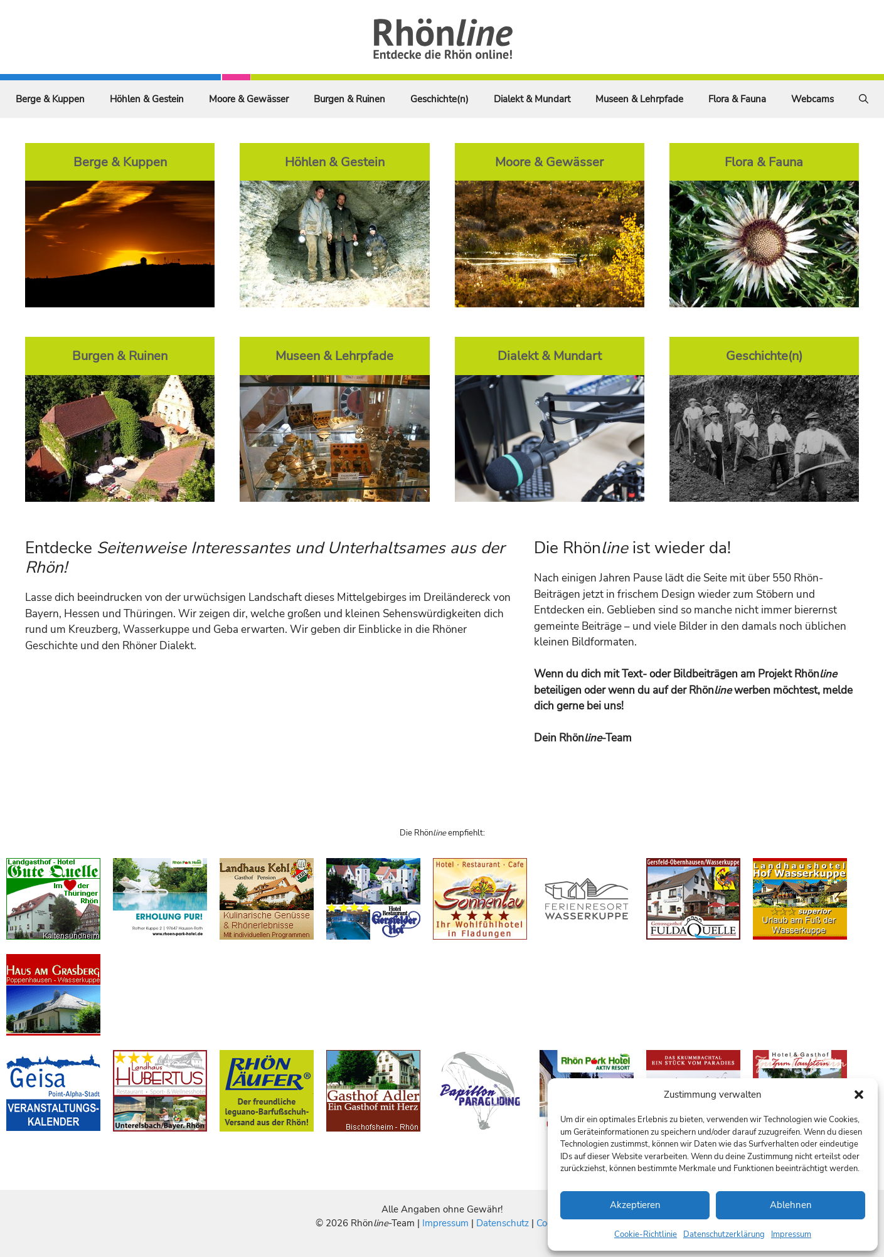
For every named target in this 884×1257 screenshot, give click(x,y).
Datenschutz (502, 1223)
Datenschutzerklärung (724, 1234)
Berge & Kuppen (50, 99)
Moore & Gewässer (249, 99)
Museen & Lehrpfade (639, 99)
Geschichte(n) (439, 99)
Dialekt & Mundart (532, 99)
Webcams (812, 99)
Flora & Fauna (737, 99)
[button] (859, 1094)
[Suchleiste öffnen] (863, 99)
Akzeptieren (635, 1205)
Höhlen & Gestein (147, 99)
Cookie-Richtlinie (645, 1234)
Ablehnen (791, 1205)
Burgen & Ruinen (349, 99)
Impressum (791, 1234)
